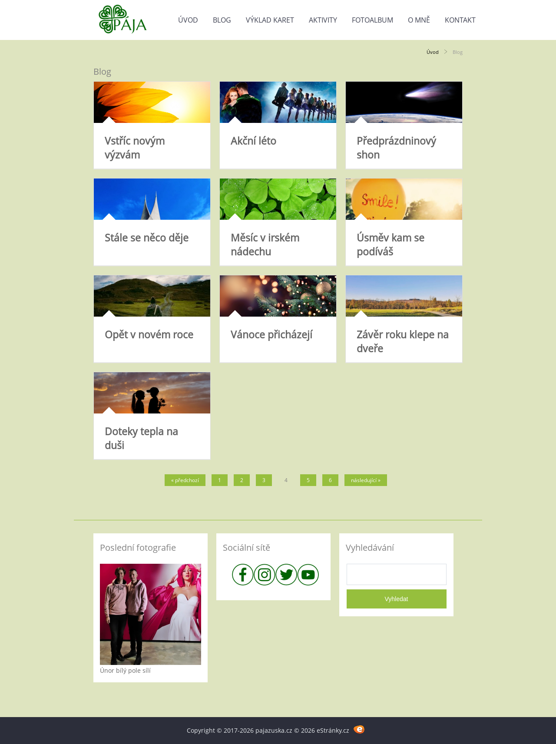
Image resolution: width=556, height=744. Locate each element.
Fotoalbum (372, 20)
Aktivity (323, 20)
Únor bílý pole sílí (125, 670)
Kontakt (460, 20)
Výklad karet (270, 20)
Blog (222, 20)
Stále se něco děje (147, 238)
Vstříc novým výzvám (135, 148)
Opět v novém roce (149, 334)
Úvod (188, 20)
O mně (419, 20)
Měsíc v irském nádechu (265, 244)
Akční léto (253, 141)
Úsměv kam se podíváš (390, 244)
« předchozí (185, 480)
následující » (366, 480)
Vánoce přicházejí (271, 334)
